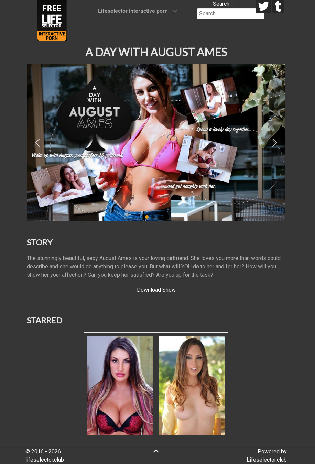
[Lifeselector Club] (52, 20)
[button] (37, 142)
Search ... (223, 4)
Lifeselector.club (267, 459)
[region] (156, 142)
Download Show (156, 290)
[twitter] (263, 6)
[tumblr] (278, 6)
